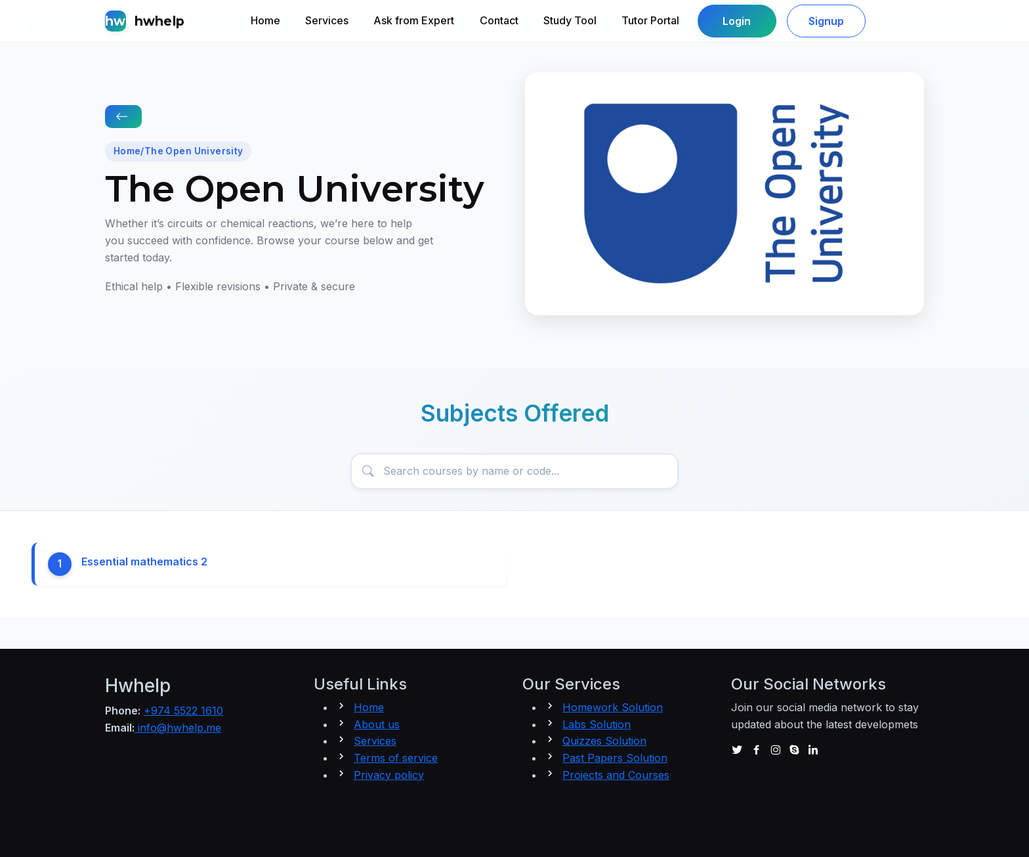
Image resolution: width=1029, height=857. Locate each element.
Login (737, 21)
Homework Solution (612, 707)
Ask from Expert (413, 20)
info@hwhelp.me (178, 727)
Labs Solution (596, 724)
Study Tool (570, 20)
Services (326, 20)
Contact (499, 20)
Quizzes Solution (604, 740)
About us (377, 724)
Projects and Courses (615, 774)
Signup (826, 21)
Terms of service (396, 757)
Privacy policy (389, 774)
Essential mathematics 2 (144, 562)
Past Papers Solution (614, 757)
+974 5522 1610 (183, 710)
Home (265, 20)
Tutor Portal (650, 20)
